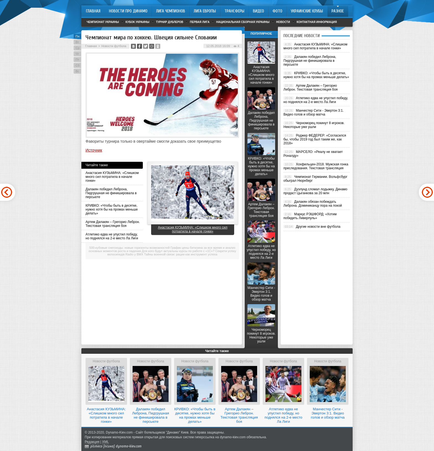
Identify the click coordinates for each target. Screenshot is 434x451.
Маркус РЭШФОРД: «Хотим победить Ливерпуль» (310, 216)
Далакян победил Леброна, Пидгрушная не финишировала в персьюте (111, 193)
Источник (94, 150)
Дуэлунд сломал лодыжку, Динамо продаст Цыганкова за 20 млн (315, 191)
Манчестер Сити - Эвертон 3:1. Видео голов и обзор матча (261, 293)
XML (105, 442)
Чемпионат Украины (103, 22)
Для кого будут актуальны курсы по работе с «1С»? (178, 251)
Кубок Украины (137, 22)
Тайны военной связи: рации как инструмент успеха (181, 254)
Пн (77, 36)
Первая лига (200, 22)
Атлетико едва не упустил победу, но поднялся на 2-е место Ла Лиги (112, 236)
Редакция (92, 442)
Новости (283, 22)
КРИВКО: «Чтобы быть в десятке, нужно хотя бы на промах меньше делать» (112, 209)
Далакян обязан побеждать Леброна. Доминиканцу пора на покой (312, 203)
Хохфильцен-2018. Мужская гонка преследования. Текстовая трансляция (315, 166)
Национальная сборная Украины (243, 22)
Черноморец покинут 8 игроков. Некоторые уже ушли (261, 335)
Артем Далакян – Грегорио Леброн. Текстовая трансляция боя (113, 224)
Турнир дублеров (170, 22)
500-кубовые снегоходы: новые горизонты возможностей (129, 247)
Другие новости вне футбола (318, 227)
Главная (91, 46)
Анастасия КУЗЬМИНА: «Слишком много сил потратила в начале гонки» (112, 177)
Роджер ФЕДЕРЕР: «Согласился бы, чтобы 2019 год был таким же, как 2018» (314, 139)
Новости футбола (113, 46)
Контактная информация (317, 22)
